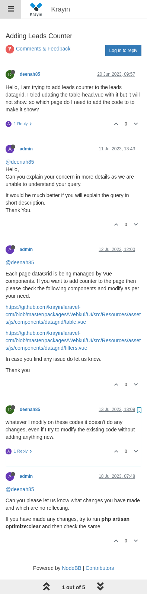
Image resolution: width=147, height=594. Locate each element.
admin (26, 148)
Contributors (100, 568)
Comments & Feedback (43, 49)
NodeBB (71, 568)
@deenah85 (20, 162)
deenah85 (30, 74)
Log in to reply (123, 50)
